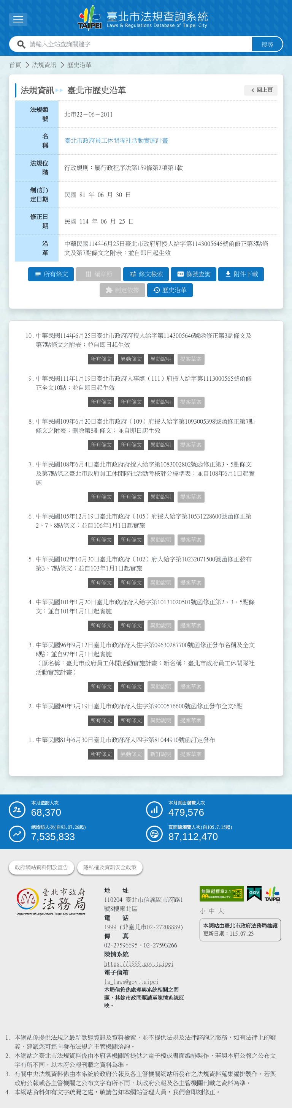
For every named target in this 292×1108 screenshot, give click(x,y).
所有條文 (101, 359)
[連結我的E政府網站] (254, 894)
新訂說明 (160, 754)
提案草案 (191, 359)
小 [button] (203, 911)
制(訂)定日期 (39, 194)
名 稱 (47, 141)
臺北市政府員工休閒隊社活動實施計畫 (116, 140)
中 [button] (212, 911)
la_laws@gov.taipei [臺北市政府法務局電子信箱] (131, 982)
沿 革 (47, 248)
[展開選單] (18, 19)
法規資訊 (44, 65)
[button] (261, 90)
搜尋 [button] (267, 44)
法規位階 (39, 167)
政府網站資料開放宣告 (41, 867)
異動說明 (160, 359)
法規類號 (39, 114)
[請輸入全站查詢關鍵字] (139, 44)
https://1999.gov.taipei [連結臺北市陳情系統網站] (139, 963)
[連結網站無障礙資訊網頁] (222, 894)
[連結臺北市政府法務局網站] (51, 901)
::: (4, 60)
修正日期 (39, 221)
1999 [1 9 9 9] (110, 927)
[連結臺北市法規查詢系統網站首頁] (143, 18)
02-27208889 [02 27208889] (163, 927)
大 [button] (221, 911)
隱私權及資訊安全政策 (109, 867)
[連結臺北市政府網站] (272, 895)
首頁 (15, 65)
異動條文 (131, 359)
